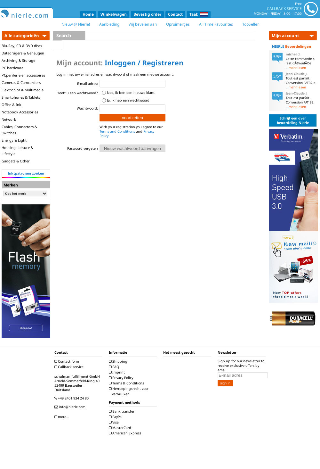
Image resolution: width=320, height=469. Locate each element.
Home (88, 14)
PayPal (116, 417)
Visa (114, 422)
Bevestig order (147, 14)
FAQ (114, 367)
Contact (175, 14)
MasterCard (120, 427)
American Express (125, 433)
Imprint (117, 372)
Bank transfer (122, 411)
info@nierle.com (70, 407)
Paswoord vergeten (82, 148)
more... (62, 417)
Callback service (70, 367)
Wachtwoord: (87, 108)
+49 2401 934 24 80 (72, 398)
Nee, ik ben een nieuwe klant (131, 92)
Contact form (67, 361)
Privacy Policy (121, 377)
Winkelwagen (113, 14)
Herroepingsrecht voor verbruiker (129, 391)
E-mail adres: (87, 83)
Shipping (118, 361)
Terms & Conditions (127, 383)
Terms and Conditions (117, 131)
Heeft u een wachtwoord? (77, 93)
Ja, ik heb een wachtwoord (128, 100)
